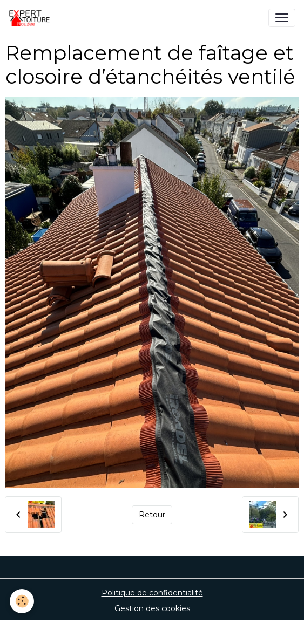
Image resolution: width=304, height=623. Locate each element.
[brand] (35, 18)
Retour (152, 514)
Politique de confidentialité (152, 593)
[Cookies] (22, 601)
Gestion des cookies (152, 608)
